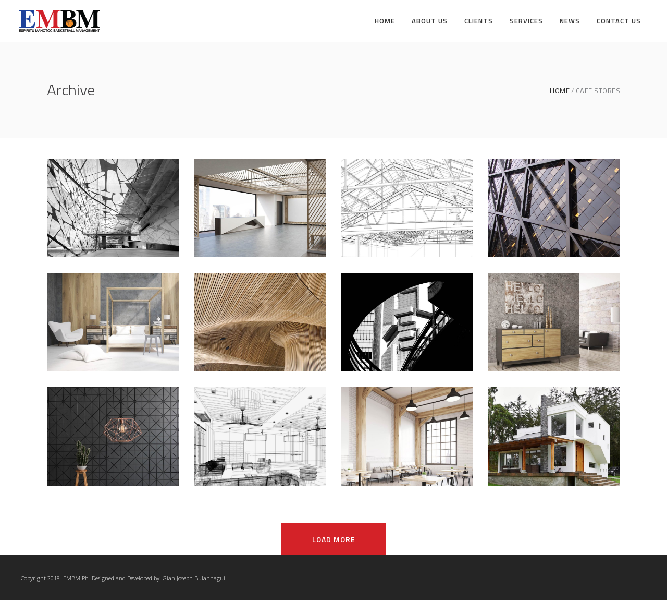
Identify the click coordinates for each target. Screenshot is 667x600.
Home (560, 91)
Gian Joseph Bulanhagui (194, 578)
